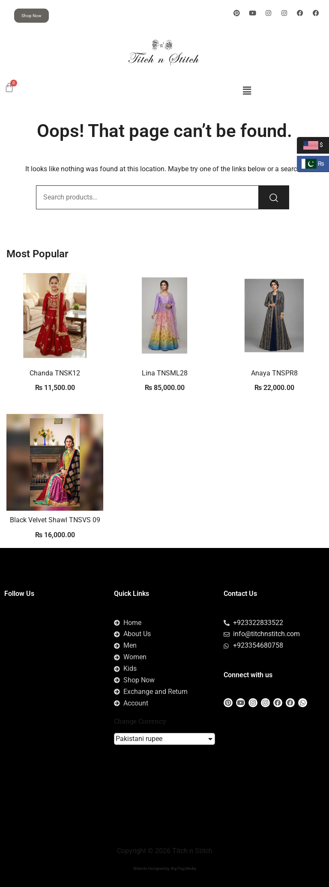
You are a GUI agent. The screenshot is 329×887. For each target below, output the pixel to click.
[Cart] (9, 87)
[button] (246, 91)
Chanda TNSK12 (55, 373)
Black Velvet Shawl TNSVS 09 (55, 520)
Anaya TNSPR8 (274, 373)
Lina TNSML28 (165, 373)
